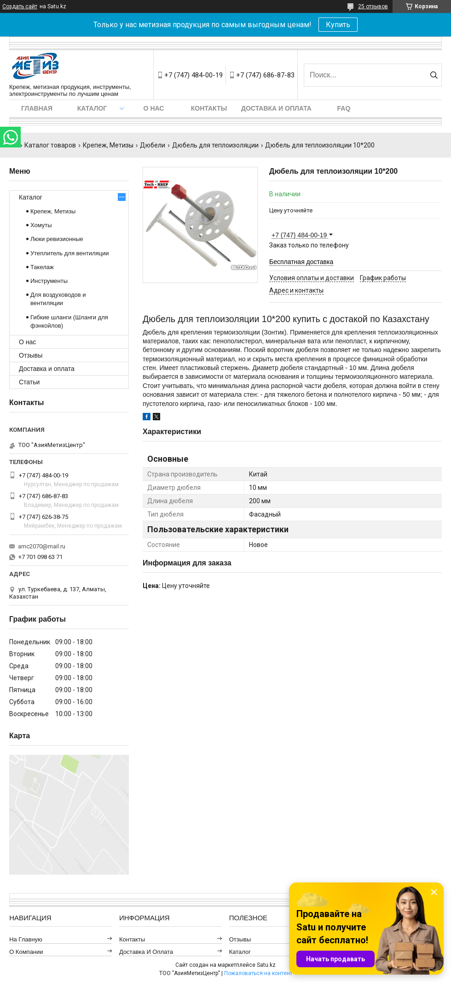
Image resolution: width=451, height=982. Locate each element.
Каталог (92, 108)
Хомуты (41, 225)
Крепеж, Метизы (108, 145)
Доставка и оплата (276, 108)
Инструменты (49, 280)
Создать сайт (19, 6)
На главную (25, 939)
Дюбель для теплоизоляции (215, 145)
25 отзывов (373, 6)
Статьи (29, 382)
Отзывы (30, 355)
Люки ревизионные (56, 238)
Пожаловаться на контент (258, 973)
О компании (26, 951)
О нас (154, 108)
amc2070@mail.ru (41, 546)
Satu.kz (266, 965)
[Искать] (434, 75)
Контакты (209, 108)
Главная (36, 108)
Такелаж (42, 267)
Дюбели (152, 145)
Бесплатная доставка (301, 261)
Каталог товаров (50, 145)
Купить (338, 24)
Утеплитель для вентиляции (69, 253)
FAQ (344, 108)
